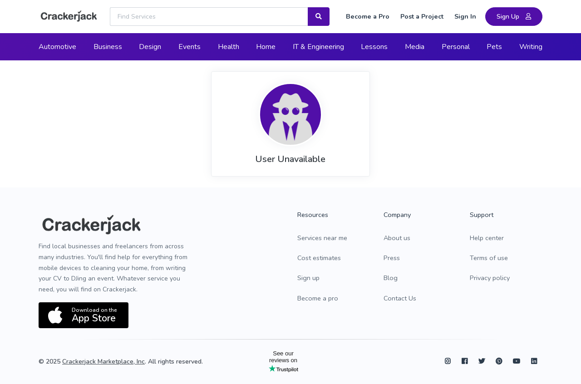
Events (189, 47)
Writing (530, 47)
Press (392, 257)
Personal (456, 47)
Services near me (322, 237)
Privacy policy (490, 277)
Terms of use (489, 257)
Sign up (308, 277)
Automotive (57, 47)
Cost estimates (319, 257)
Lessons (374, 47)
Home (266, 47)
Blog (391, 277)
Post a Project (421, 16)
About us (397, 237)
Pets (494, 47)
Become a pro (317, 298)
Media (414, 47)
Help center (487, 237)
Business (108, 47)
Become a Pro (367, 16)
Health (228, 47)
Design (150, 47)
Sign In (465, 16)
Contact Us (400, 298)
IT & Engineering (318, 47)
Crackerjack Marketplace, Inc (103, 361)
